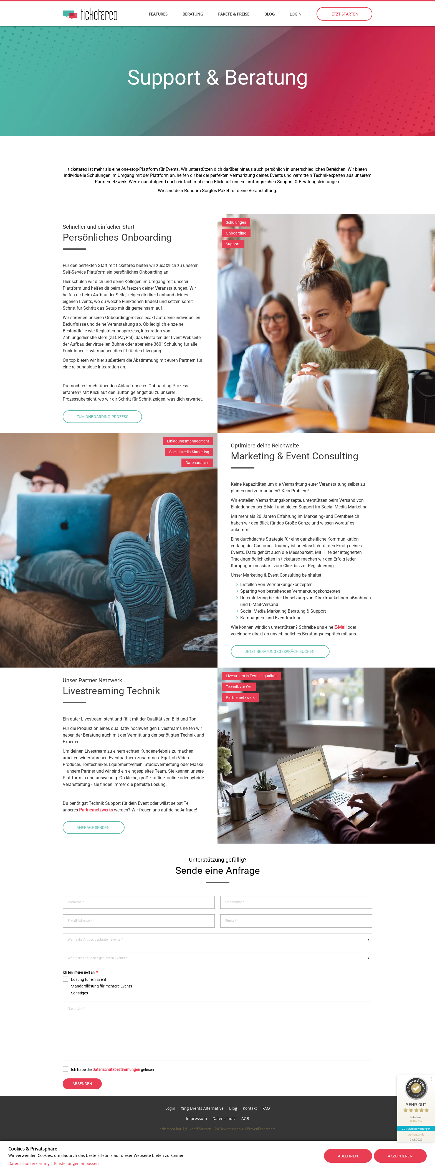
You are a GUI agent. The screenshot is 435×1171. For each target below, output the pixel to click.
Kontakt (250, 1108)
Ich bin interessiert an (80, 972)
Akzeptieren (400, 1156)
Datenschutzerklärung (29, 1163)
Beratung (193, 14)
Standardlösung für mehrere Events (101, 986)
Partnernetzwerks (96, 810)
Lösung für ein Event (88, 979)
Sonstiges (79, 993)
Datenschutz (224, 1118)
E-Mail (340, 627)
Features (158, 14)
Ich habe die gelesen (112, 1069)
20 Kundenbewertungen (416, 1129)
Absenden (82, 1083)
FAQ (266, 1108)
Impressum (196, 1118)
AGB (245, 1118)
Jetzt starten (344, 14)
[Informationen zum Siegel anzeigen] (416, 1136)
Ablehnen (348, 1156)
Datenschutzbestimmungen (116, 1069)
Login (296, 14)
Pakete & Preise (233, 14)
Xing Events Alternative (202, 1108)
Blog (269, 14)
